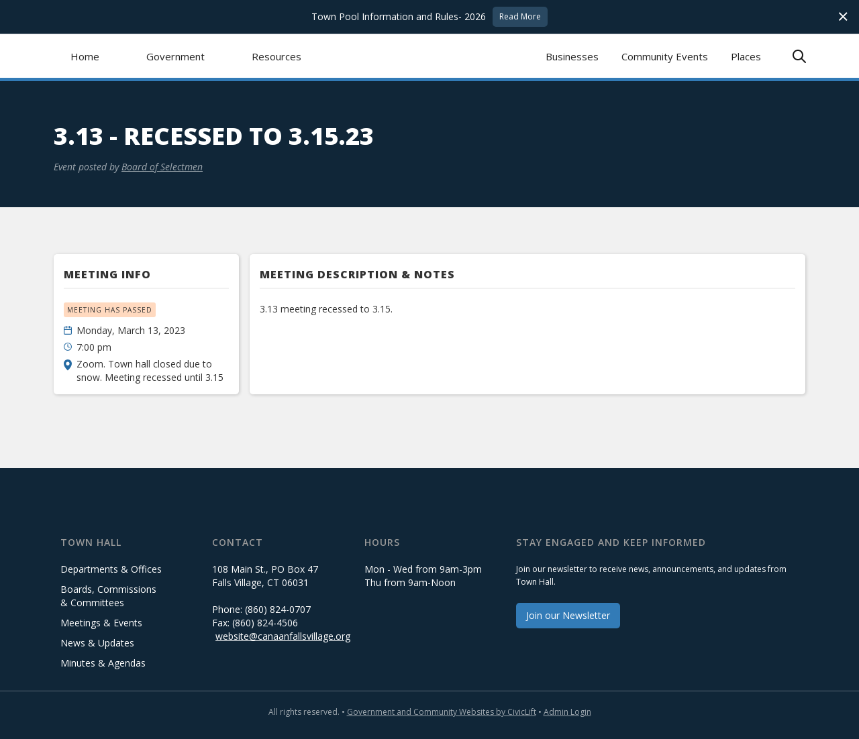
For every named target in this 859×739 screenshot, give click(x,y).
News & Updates (97, 642)
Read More (520, 16)
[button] (175, 56)
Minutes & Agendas (103, 663)
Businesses (572, 56)
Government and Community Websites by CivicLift (441, 712)
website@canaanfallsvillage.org (282, 636)
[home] (429, 56)
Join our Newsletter (568, 615)
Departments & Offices (111, 569)
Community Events (664, 56)
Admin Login (567, 712)
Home (84, 56)
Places (746, 56)
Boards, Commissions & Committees (108, 596)
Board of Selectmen (162, 166)
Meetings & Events (101, 622)
